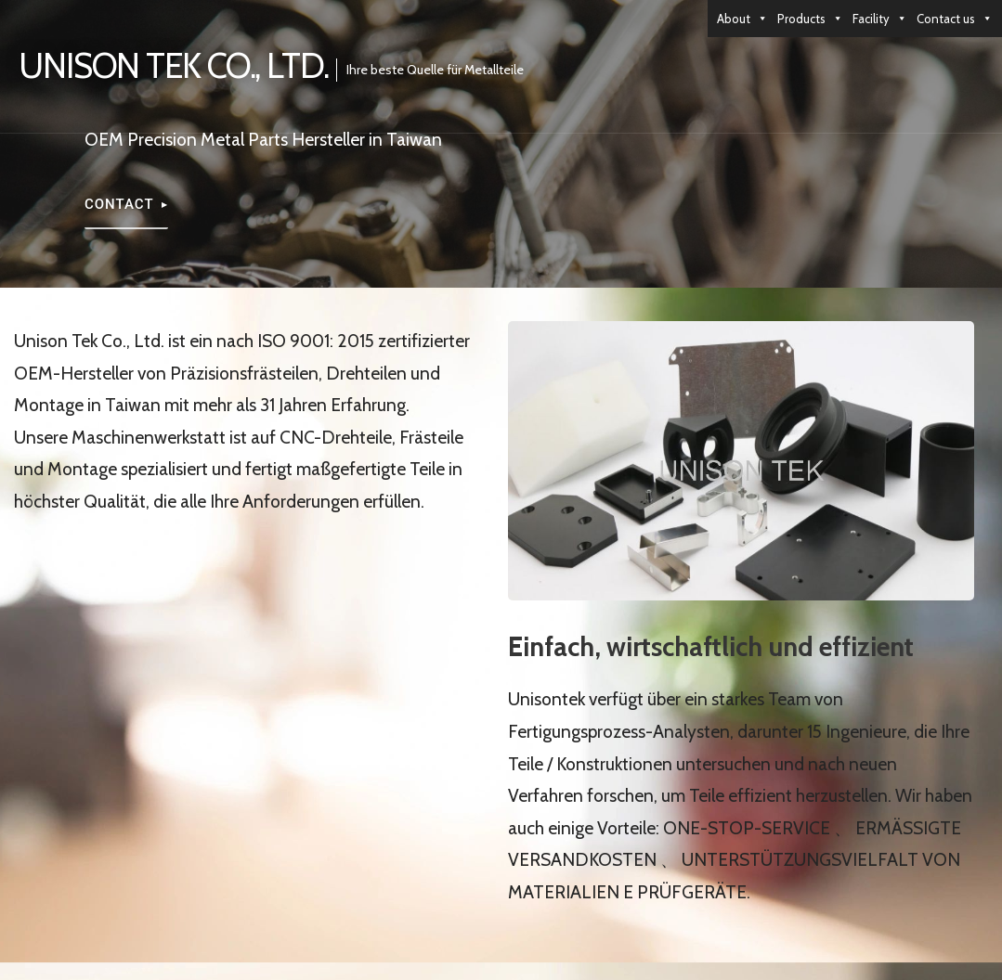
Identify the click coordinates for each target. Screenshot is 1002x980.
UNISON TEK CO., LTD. (174, 65)
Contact (119, 204)
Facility (879, 18)
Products (810, 18)
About (742, 18)
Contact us (955, 18)
